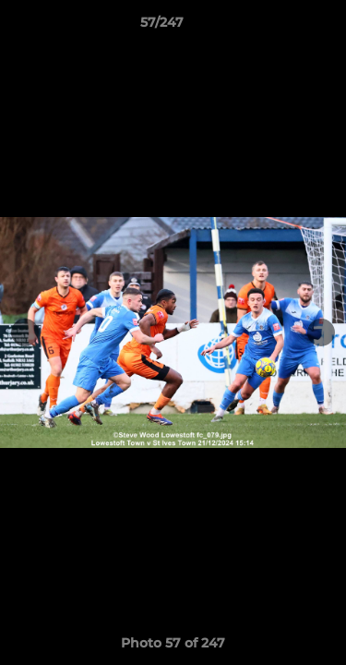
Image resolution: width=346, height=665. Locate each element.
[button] (279, 26)
